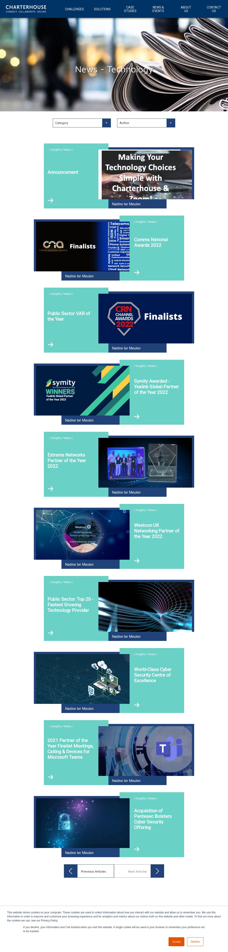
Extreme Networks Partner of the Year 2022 (66, 460)
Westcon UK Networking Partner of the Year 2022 (156, 531)
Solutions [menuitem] (102, 9)
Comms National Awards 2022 (151, 242)
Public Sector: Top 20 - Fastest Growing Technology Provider (70, 605)
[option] (114, 885)
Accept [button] (176, 941)
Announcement (62, 172)
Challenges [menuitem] (74, 9)
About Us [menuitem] (186, 9)
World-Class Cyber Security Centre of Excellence (152, 675)
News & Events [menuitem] (158, 9)
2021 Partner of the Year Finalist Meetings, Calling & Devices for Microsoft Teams (70, 749)
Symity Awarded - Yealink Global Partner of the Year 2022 (156, 386)
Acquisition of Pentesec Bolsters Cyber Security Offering (153, 819)
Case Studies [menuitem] (130, 9)
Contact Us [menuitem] (214, 9)
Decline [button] (195, 941)
